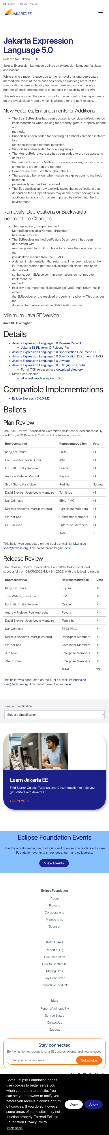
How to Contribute (54, 964)
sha (74, 365)
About (55, 898)
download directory (69, 369)
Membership (54, 919)
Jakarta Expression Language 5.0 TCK (38, 365)
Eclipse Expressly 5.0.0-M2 (31, 398)
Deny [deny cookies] (74, 1104)
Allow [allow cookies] (93, 1104)
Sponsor (54, 926)
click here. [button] (15, 1128)
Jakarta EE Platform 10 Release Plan (45, 347)
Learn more (19, 801)
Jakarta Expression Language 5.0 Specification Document (52, 352)
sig (69, 365)
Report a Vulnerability (54, 1008)
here (67, 548)
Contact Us (54, 1022)
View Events (54, 863)
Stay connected (54, 1045)
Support (54, 1029)
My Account (29, 3)
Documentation (54, 957)
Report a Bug (54, 950)
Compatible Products (54, 985)
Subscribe (89, 1060)
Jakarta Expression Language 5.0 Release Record (46, 343)
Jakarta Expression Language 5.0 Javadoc (41, 360)
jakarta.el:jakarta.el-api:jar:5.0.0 (41, 378)
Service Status (54, 1015)
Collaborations (54, 912)
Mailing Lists (54, 971)
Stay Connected (54, 978)
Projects (54, 905)
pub (81, 365)
